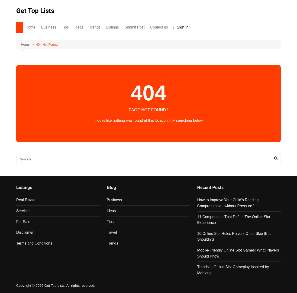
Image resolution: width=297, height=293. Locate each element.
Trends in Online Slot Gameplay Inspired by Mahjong (233, 270)
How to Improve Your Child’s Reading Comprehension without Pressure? (228, 203)
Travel (112, 232)
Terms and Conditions (34, 243)
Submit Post (135, 27)
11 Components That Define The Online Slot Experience (233, 220)
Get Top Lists (35, 11)
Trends (94, 27)
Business (48, 27)
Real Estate (26, 200)
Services (23, 211)
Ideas (79, 27)
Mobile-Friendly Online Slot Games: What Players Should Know (238, 253)
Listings (112, 27)
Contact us (159, 27)
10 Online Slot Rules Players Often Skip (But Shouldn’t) (234, 237)
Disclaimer (25, 232)
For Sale (23, 222)
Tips (65, 27)
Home (31, 27)
